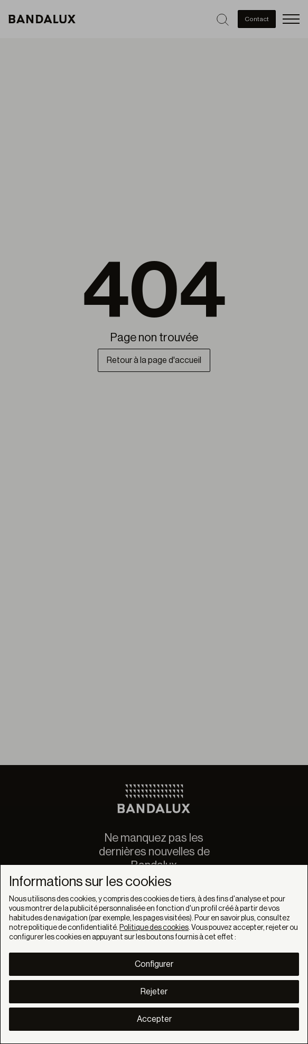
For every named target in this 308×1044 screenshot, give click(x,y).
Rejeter (154, 991)
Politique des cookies (154, 927)
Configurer (154, 964)
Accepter (154, 1019)
